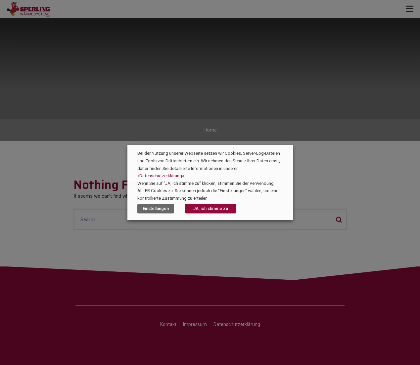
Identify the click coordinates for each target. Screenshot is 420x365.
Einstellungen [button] (156, 208)
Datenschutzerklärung (160, 176)
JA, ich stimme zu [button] (210, 208)
